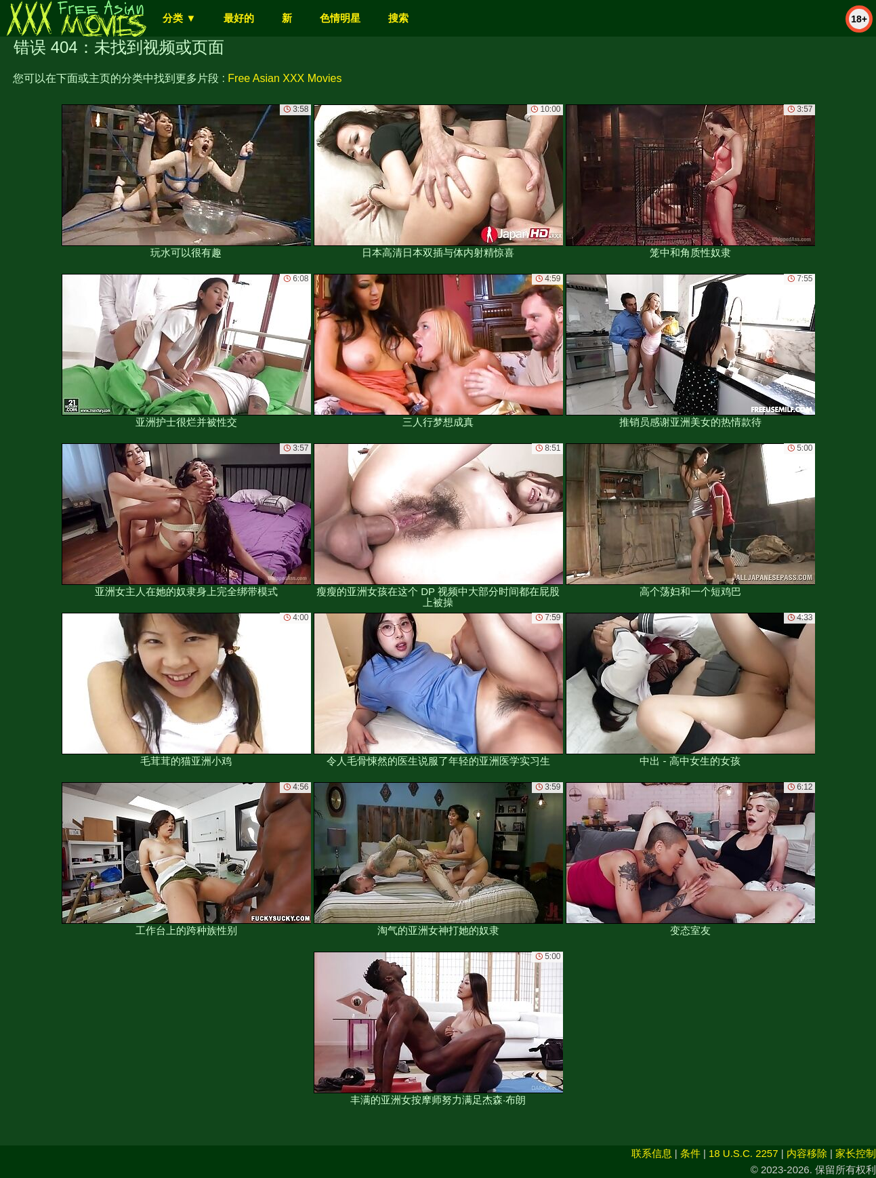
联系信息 (651, 1153)
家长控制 (855, 1153)
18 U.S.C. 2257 (743, 1153)
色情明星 (340, 18)
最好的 (239, 18)
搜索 (398, 18)
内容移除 (807, 1153)
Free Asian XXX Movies (284, 78)
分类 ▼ (179, 18)
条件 (690, 1153)
